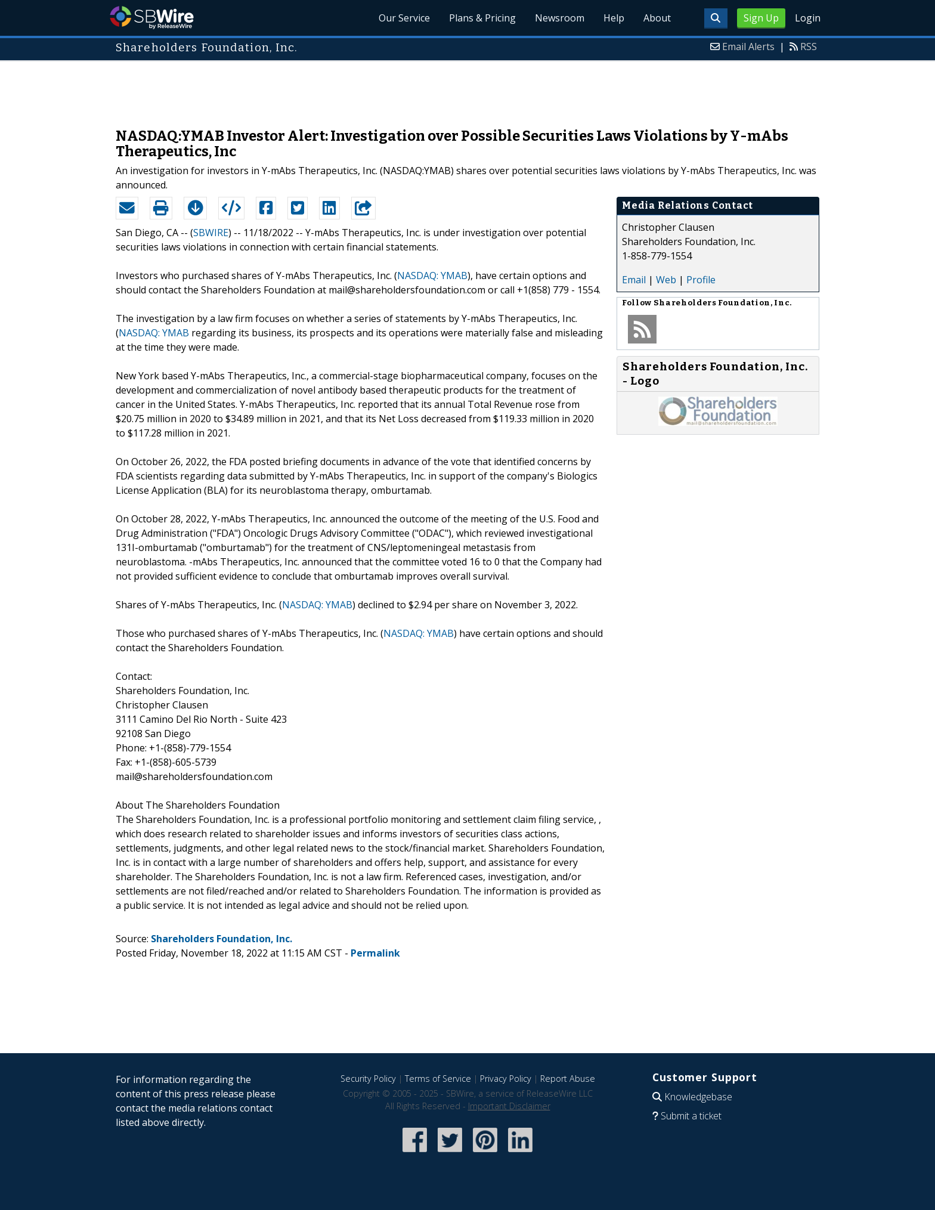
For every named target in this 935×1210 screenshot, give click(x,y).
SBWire (152, 17)
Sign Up (761, 17)
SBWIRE (210, 232)
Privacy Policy (505, 1078)
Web (666, 279)
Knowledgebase (698, 1096)
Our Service (404, 17)
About (657, 17)
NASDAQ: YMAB (432, 275)
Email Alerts (748, 46)
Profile (701, 279)
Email (634, 279)
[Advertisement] (467, 88)
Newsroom (559, 17)
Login (808, 17)
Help (613, 17)
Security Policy (368, 1078)
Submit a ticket (691, 1115)
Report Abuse (567, 1078)
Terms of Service (438, 1078)
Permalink (375, 953)
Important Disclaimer (509, 1106)
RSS (808, 46)
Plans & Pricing (482, 17)
